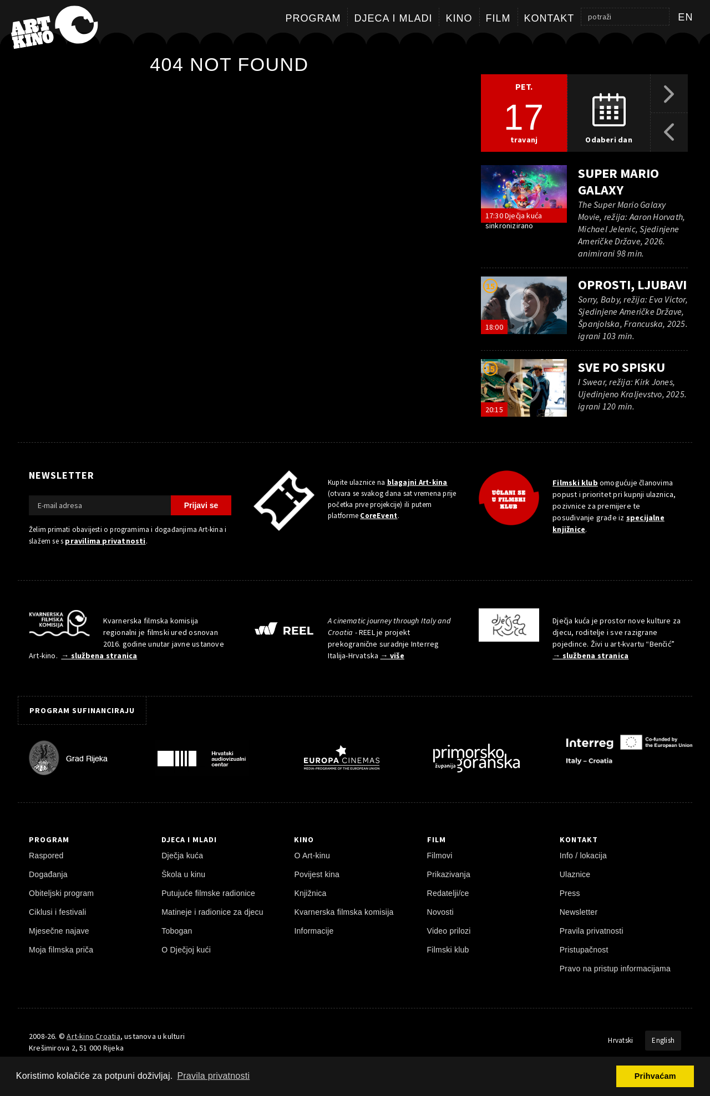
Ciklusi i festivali (57, 912)
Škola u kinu (183, 874)
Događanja (48, 874)
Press (570, 893)
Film (498, 18)
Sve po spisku (621, 367)
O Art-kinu (312, 855)
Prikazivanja (448, 874)
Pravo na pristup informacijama (615, 968)
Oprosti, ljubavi (632, 284)
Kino (458, 18)
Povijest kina (316, 874)
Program (313, 18)
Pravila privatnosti (591, 930)
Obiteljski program (61, 893)
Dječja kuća (182, 855)
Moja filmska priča (61, 949)
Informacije (313, 930)
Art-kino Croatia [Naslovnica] (93, 1036)
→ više (392, 655)
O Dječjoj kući (186, 949)
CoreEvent (378, 515)
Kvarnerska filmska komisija (343, 912)
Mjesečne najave (59, 930)
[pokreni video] (523, 194)
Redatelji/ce (448, 893)
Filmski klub (575, 483)
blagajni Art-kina (417, 482)
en (685, 17)
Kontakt (549, 18)
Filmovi (440, 855)
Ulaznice (575, 874)
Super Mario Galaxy (618, 181)
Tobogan (176, 930)
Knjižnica (310, 893)
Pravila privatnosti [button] (213, 1075)
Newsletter (579, 912)
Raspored (46, 855)
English (663, 1040)
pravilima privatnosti (105, 541)
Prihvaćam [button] (655, 1076)
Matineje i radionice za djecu (212, 912)
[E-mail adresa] (100, 505)
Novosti (440, 912)
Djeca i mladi (393, 18)
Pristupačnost (584, 949)
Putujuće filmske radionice (208, 893)
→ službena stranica (99, 655)
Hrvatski (620, 1040)
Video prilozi (449, 930)
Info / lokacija (583, 855)
